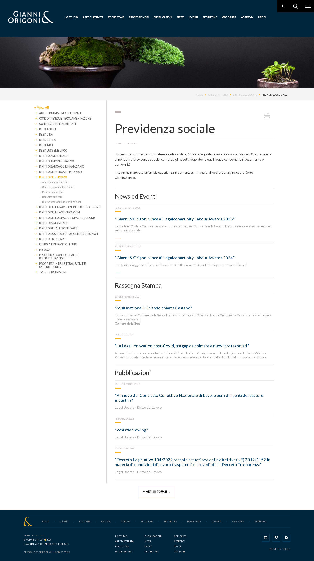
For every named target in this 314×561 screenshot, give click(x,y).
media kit (284, 549)
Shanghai (260, 521)
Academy (248, 17)
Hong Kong (194, 521)
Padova (106, 521)
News (181, 17)
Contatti (179, 551)
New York (238, 521)
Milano (64, 521)
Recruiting (210, 17)
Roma (45, 521)
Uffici (263, 17)
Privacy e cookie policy (38, 552)
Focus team (117, 17)
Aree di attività (94, 17)
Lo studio (72, 17)
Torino (125, 521)
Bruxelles (170, 521)
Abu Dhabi (146, 521)
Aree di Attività (218, 94)
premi (272, 549)
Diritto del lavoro (245, 94)
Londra (216, 521)
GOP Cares (230, 17)
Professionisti (139, 17)
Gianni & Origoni (33, 535)
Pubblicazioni (163, 17)
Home (199, 94)
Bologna (84, 521)
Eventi (194, 17)
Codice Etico (62, 552)
